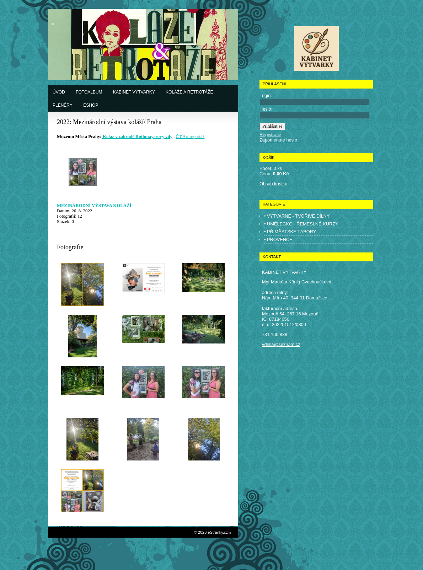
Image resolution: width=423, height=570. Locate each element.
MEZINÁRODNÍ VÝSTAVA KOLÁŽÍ (94, 205)
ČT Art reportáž (190, 136)
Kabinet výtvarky (134, 92)
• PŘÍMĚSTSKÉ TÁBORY (290, 231)
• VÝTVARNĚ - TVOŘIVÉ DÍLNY (297, 216)
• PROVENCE (278, 239)
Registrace (270, 134)
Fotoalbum (89, 92)
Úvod (59, 92)
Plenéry (63, 105)
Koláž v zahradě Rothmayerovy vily (137, 136)
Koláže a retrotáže (189, 92)
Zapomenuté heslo (278, 140)
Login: (265, 95)
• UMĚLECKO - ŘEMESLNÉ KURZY (301, 224)
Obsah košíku (273, 183)
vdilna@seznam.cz (281, 344)
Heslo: (265, 109)
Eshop (90, 105)
